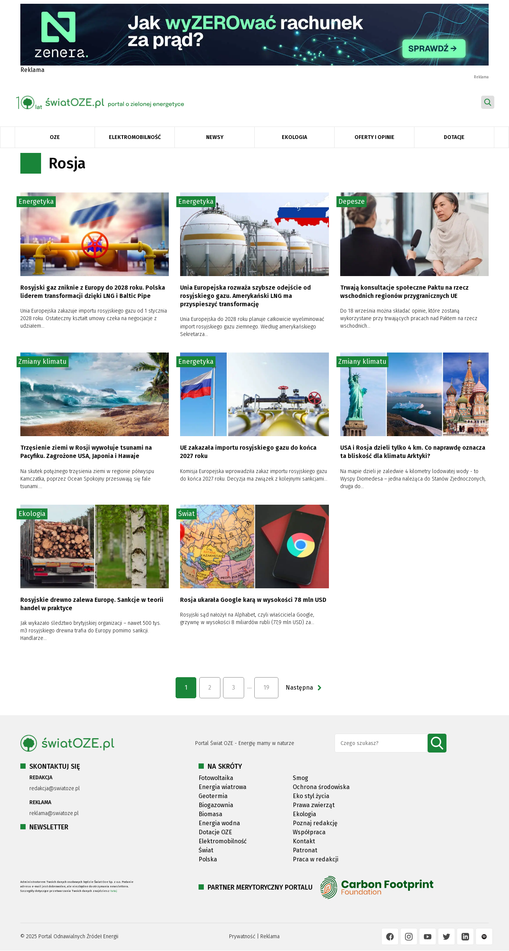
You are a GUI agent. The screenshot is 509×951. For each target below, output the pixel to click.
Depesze (351, 201)
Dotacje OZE (215, 832)
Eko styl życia (311, 796)
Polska (208, 859)
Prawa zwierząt (314, 805)
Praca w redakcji (315, 859)
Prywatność (242, 936)
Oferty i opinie (374, 137)
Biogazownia (216, 805)
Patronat (305, 850)
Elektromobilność (135, 137)
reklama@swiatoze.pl (54, 813)
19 (266, 687)
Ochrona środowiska (321, 787)
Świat (186, 514)
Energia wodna (219, 823)
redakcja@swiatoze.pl (54, 788)
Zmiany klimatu (42, 361)
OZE (55, 137)
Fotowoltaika (216, 778)
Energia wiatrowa (222, 787)
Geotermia (213, 796)
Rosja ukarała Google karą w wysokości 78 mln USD (253, 599)
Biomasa (210, 814)
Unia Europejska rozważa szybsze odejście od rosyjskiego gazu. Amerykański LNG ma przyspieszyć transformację (245, 296)
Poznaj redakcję (315, 823)
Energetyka (36, 201)
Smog (300, 778)
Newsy (214, 137)
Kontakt (304, 841)
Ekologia (294, 137)
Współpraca (309, 832)
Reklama (270, 936)
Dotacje (454, 137)
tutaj (113, 891)
